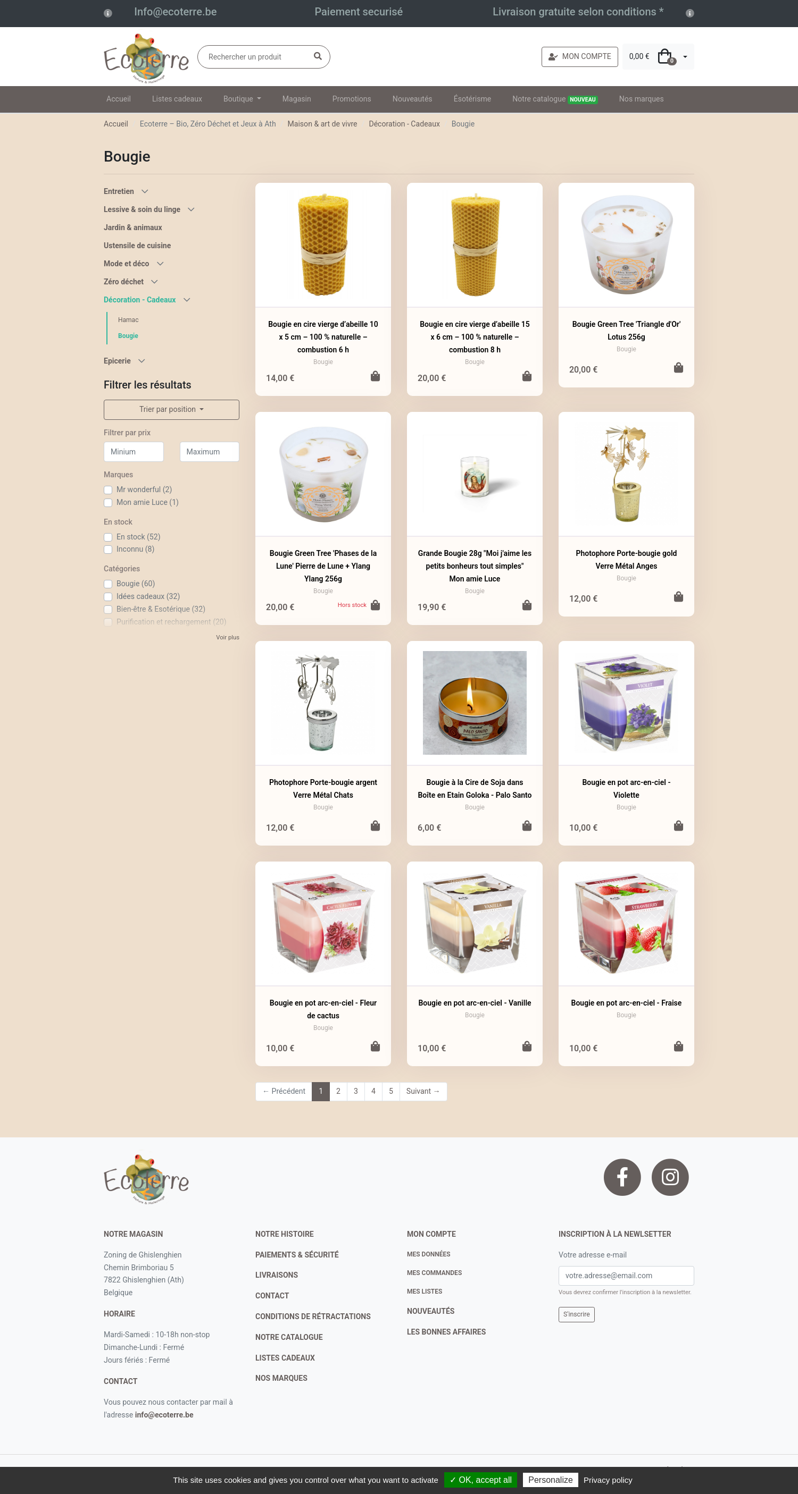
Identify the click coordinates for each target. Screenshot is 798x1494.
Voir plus (227, 637)
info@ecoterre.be (164, 1415)
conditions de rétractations (313, 1316)
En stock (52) (139, 537)
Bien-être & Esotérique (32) (161, 609)
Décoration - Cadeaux (404, 124)
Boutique (239, 99)
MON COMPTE (579, 56)
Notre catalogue (555, 99)
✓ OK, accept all (481, 1479)
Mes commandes (434, 1273)
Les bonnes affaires (446, 1332)
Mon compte (431, 1234)
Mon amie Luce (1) (148, 502)
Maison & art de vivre (322, 124)
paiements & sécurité (297, 1255)
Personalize (550, 1479)
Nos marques (641, 99)
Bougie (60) (136, 583)
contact (120, 1381)
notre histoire (284, 1234)
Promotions (351, 99)
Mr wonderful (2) (144, 489)
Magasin (296, 99)
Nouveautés (413, 99)
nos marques (281, 1378)
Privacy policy (608, 1479)
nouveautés (430, 1311)
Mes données (429, 1254)
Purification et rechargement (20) (172, 622)
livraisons (276, 1275)
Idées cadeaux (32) (148, 596)
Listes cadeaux (177, 99)
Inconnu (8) (135, 549)
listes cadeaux (285, 1358)
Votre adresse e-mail (593, 1255)
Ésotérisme (473, 99)
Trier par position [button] (168, 409)
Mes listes (424, 1291)
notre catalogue (289, 1337)
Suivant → (423, 1091)
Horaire (119, 1314)
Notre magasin (133, 1234)
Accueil (118, 99)
